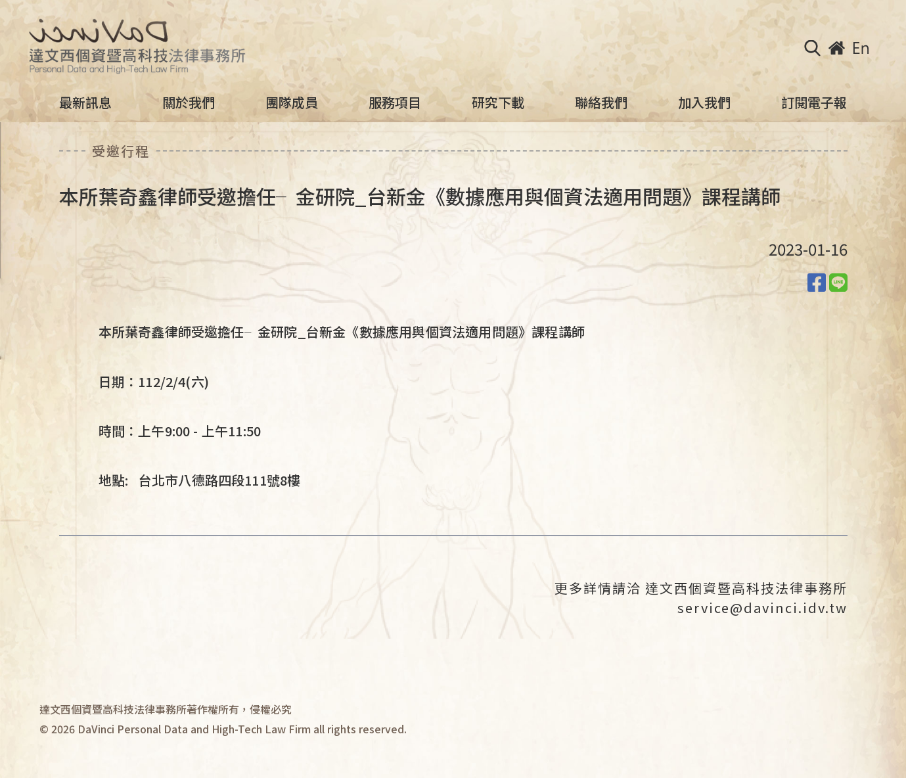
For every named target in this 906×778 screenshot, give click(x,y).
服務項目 (395, 102)
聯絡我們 (601, 102)
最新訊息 (85, 102)
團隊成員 (291, 102)
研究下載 (498, 102)
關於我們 (188, 102)
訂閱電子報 (814, 102)
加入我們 (704, 102)
